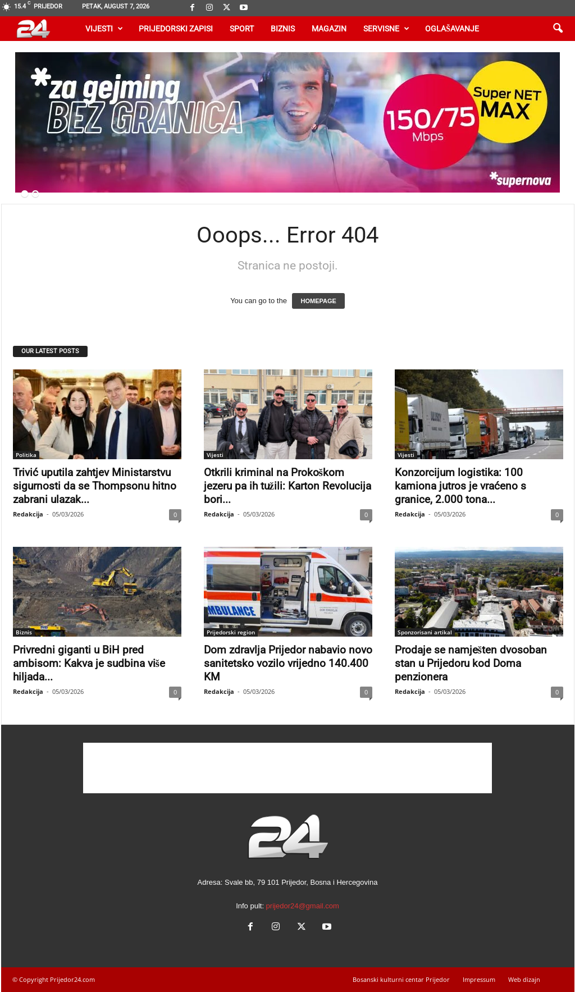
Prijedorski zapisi (176, 28)
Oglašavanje (452, 28)
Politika (26, 455)
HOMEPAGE (318, 301)
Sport (242, 28)
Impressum (479, 979)
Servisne (386, 28)
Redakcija (28, 514)
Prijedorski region (231, 632)
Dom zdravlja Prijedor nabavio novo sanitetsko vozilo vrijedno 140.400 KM (288, 663)
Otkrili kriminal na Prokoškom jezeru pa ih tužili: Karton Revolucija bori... (287, 486)
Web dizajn (524, 979)
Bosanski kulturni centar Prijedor (401, 979)
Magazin (329, 28)
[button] (557, 28)
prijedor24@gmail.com (302, 906)
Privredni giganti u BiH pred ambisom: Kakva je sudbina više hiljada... (89, 663)
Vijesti (104, 28)
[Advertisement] (287, 768)
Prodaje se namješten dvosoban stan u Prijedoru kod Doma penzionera (471, 663)
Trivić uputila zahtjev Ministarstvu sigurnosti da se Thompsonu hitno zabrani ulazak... (94, 486)
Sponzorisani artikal (425, 632)
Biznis (283, 28)
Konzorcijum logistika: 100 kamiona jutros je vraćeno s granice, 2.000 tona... (460, 486)
